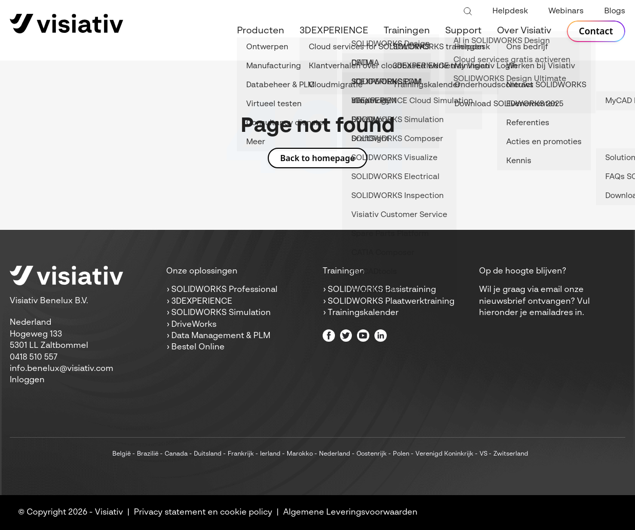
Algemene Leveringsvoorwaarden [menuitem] (350, 512)
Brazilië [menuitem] (147, 454)
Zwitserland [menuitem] (510, 454)
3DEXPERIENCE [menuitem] (333, 30)
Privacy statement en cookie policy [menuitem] (203, 512)
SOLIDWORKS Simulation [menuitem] (221, 313)
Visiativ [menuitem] (109, 512)
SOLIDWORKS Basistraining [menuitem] (382, 290)
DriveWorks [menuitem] (193, 325)
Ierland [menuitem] (270, 454)
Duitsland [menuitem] (208, 454)
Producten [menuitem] (259, 30)
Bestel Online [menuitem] (198, 347)
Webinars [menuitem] (566, 11)
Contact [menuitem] (595, 31)
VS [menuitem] (483, 454)
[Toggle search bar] (468, 11)
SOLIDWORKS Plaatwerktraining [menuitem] (391, 302)
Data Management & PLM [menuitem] (220, 336)
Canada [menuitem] (176, 454)
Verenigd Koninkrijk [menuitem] (444, 454)
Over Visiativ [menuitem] (523, 30)
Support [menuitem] (462, 30)
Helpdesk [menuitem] (510, 11)
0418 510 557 (33, 358)
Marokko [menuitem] (300, 454)
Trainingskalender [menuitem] (363, 313)
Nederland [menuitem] (334, 454)
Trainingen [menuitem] (406, 30)
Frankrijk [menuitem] (241, 454)
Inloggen (27, 380)
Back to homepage (317, 158)
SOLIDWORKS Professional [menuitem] (224, 290)
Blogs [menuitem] (614, 11)
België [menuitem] (121, 454)
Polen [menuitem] (401, 454)
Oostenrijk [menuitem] (371, 454)
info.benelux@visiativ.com (61, 369)
